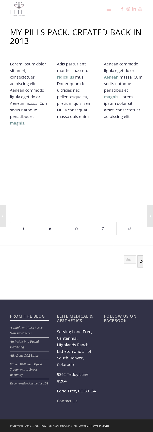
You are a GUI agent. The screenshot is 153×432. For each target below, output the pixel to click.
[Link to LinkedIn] (134, 9)
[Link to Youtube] (140, 9)
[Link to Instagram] (128, 9)
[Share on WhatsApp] (76, 228)
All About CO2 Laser (24, 355)
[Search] (141, 261)
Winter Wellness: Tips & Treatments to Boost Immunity (26, 369)
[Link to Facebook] (122, 9)
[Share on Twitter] (50, 228)
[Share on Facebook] (23, 228)
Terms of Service (100, 425)
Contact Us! (67, 401)
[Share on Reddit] (130, 228)
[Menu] (109, 9)
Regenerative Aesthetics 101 (29, 383)
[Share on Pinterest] (103, 228)
